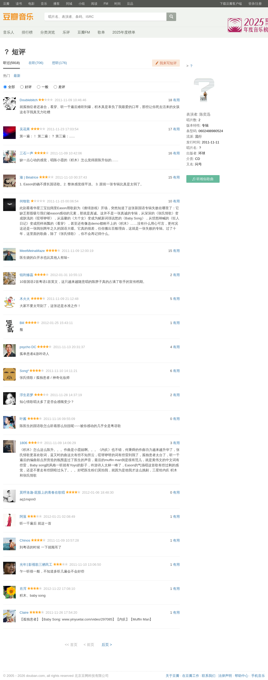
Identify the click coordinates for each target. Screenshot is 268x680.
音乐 (44, 4)
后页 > (107, 645)
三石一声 (26, 153)
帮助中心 (241, 676)
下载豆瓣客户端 (231, 4)
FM (106, 4)
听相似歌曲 (203, 179)
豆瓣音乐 (22, 17)
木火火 (25, 299)
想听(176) (59, 63)
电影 (31, 4)
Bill (22, 323)
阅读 (94, 4)
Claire (24, 612)
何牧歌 (25, 201)
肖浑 (23, 589)
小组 (82, 4)
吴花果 (25, 129)
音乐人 (8, 32)
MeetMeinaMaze (32, 251)
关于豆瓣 (172, 676)
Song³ (24, 371)
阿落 (23, 517)
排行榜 (27, 32)
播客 (56, 4)
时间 (117, 4)
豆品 (130, 4)
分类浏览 (47, 32)
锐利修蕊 (26, 275)
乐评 (66, 32)
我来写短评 (168, 63)
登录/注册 (255, 4)
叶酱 (23, 419)
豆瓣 (6, 4)
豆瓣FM (83, 32)
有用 (176, 100)
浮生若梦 (26, 395)
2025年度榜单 (124, 32)
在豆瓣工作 (190, 676)
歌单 (101, 32)
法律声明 (225, 676)
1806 (23, 443)
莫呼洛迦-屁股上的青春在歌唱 (42, 492)
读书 (19, 4)
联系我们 (208, 676)
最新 (17, 76)
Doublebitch (29, 100)
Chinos (25, 540)
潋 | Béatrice (29, 177)
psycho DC (28, 347)
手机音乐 (258, 676)
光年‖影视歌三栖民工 (36, 564)
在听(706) (36, 63)
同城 (69, 4)
